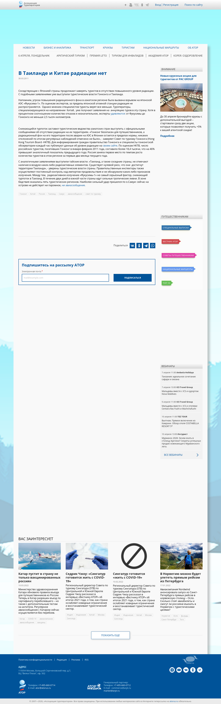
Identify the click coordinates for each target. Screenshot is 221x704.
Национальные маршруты (178, 269)
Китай (32, 194)
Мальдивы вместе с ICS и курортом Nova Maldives (180, 392)
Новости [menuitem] (29, 47)
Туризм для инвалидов (127, 55)
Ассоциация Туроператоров (32, 4)
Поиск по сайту (193, 4)
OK (142, 5)
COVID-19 (32, 618)
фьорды (184, 616)
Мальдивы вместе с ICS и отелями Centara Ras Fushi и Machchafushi (179, 407)
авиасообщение (75, 194)
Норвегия (165, 616)
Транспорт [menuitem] (87, 47)
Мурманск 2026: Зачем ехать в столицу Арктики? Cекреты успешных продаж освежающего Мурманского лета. (181, 442)
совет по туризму (93, 194)
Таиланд (52, 194)
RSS (87, 659)
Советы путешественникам (178, 255)
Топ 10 (166, 283)
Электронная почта (31, 271)
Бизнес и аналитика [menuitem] (57, 47)
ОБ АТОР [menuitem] (193, 47)
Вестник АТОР (170, 241)
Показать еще (110, 635)
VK (136, 4)
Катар (22, 618)
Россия (42, 194)
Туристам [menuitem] (128, 47)
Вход (158, 4)
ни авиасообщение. (74, 185)
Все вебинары (173, 455)
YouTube (130, 5)
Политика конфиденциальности (35, 659)
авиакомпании (46, 618)
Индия (70, 614)
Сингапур (71, 618)
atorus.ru (174, 701)
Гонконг (23, 194)
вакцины (41, 622)
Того (182, 619)
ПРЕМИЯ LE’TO (98, 55)
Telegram (147, 4)
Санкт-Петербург (168, 619)
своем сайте (110, 145)
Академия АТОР (158, 55)
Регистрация (170, 4)
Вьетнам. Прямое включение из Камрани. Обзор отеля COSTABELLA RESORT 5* (180, 423)
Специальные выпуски (176, 227)
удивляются (118, 113)
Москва (101, 614)
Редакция (62, 659)
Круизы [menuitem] (108, 47)
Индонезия (81, 614)
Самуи (61, 194)
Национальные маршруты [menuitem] (161, 47)
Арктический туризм (71, 55)
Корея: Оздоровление (188, 55)
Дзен (125, 4)
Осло (175, 616)
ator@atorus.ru (43, 687)
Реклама (75, 659)
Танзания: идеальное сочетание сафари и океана (179, 378)
